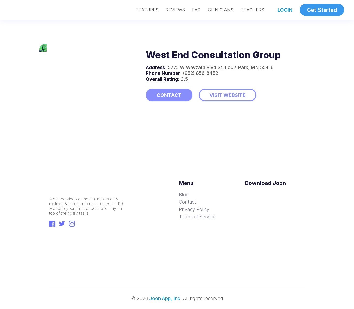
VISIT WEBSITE (227, 95)
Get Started (322, 10)
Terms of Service (197, 217)
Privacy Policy (194, 209)
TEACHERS (252, 9)
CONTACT (169, 95)
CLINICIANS (220, 9)
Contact (187, 202)
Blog (184, 194)
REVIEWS (175, 9)
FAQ (196, 9)
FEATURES (147, 9)
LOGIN (285, 9)
